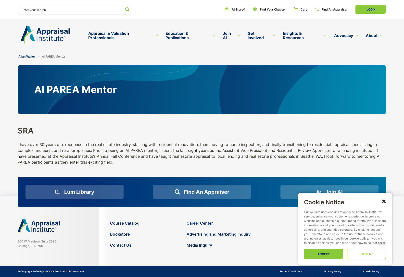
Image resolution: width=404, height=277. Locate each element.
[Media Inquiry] (219, 245)
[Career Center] (219, 223)
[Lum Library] (74, 192)
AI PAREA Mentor (53, 56)
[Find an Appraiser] (331, 9)
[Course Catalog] (124, 223)
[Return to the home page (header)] (45, 35)
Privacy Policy (332, 271)
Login (371, 9)
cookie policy (359, 238)
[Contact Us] (124, 245)
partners (346, 229)
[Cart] (300, 9)
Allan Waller (26, 56)
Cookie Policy (371, 271)
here (381, 243)
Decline (367, 254)
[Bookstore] (124, 234)
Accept (323, 254)
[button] (383, 201)
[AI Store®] (235, 9)
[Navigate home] (39, 226)
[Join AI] (329, 192)
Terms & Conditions (291, 271)
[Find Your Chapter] (269, 9)
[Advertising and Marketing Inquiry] (219, 234)
